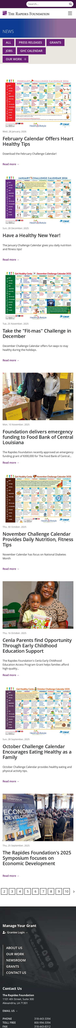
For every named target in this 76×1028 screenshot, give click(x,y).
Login (2, 1025)
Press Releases (30, 42)
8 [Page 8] (51, 891)
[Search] (49, 4)
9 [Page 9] (59, 891)
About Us (14, 948)
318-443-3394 (42, 1018)
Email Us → (10, 1011)
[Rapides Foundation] (26, 13)
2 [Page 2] (4, 891)
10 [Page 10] (66, 891)
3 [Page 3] (12, 891)
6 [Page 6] (35, 891)
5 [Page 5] (28, 891)
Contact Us (16, 972)
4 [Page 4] (20, 891)
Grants (55, 42)
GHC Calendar (31, 51)
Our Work (14, 59)
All (8, 42)
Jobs (9, 51)
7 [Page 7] (43, 891)
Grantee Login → (15, 932)
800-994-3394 (42, 1022)
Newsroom (16, 960)
